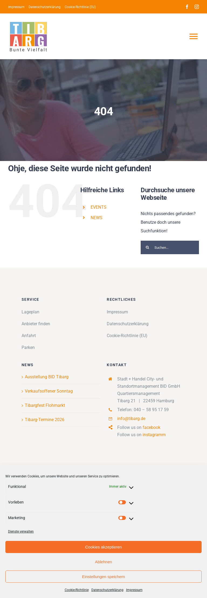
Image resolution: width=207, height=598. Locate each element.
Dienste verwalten (21, 531)
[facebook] (187, 7)
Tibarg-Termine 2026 (44, 419)
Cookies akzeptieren (103, 547)
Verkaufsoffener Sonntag (49, 391)
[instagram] (197, 7)
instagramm (154, 434)
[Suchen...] (170, 247)
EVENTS (98, 207)
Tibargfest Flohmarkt (45, 405)
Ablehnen (103, 561)
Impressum (134, 590)
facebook (151, 427)
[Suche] (147, 247)
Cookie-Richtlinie (77, 590)
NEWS (96, 217)
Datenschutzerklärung (107, 590)
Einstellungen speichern (103, 576)
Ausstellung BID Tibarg (46, 376)
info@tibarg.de (131, 418)
